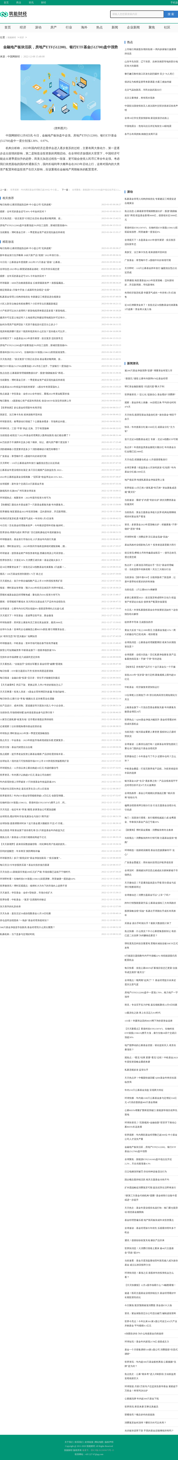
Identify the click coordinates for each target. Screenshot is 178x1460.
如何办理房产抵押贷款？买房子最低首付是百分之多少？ (29, 324)
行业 (69, 27)
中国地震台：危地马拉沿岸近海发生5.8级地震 (148, 126)
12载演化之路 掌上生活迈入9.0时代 (143, 1012)
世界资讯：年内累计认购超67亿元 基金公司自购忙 (25, 775)
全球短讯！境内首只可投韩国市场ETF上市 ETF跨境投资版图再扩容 (34, 761)
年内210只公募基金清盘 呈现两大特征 (144, 1090)
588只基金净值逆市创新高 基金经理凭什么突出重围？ (27, 927)
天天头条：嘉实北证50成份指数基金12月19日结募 (25, 913)
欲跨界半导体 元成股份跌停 (139, 622)
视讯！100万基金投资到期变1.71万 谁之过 (21, 574)
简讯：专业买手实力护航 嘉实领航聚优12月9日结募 (151, 1004)
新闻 (115, 27)
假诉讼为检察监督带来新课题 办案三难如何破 (148, 81)
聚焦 (152, 27)
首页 (6, 2)
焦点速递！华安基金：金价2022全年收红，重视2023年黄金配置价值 (34, 393)
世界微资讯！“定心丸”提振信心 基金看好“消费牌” (150, 394)
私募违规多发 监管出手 (136, 1069)
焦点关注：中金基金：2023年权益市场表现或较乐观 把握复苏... (32, 740)
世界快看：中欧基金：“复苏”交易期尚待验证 (23, 899)
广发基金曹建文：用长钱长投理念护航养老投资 (149, 862)
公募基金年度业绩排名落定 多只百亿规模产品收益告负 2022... (31, 470)
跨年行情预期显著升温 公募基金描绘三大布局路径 (150, 903)
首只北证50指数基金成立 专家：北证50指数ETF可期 (151, 439)
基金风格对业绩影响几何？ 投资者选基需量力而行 (150, 544)
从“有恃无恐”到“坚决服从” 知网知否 (18, 636)
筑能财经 (11, 37)
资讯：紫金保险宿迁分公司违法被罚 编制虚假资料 (150, 1313)
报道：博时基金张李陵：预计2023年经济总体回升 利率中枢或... (32, 587)
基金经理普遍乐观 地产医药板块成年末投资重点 (149, 1220)
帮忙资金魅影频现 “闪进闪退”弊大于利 (144, 386)
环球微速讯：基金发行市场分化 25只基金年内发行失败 (28, 539)
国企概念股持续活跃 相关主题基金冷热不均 (147, 1179)
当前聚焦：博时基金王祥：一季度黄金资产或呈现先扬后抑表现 (32, 232)
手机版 (174, 2)
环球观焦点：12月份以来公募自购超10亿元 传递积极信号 (29, 768)
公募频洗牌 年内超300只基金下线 (142, 1398)
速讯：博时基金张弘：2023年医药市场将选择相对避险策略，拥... (33, 546)
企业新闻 (133, 27)
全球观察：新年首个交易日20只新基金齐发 (22, 484)
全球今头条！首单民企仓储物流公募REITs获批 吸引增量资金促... (33, 629)
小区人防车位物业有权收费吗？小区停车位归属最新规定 (29, 303)
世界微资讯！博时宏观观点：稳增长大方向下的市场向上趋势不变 (33, 885)
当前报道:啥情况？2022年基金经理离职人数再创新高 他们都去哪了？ (35, 435)
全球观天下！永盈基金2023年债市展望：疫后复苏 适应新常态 (31, 338)
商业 (18, 2)
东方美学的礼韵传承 (10, 906)
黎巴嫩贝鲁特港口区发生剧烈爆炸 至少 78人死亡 (149, 73)
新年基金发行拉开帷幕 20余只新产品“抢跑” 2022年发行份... (30, 255)
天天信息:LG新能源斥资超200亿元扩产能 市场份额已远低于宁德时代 (35, 872)
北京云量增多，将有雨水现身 (140, 97)
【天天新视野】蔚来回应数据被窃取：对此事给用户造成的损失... (33, 844)
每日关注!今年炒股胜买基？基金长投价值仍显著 (24, 865)
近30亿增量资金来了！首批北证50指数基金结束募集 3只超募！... (33, 567)
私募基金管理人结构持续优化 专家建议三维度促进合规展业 (30, 296)
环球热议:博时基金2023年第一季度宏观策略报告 (24, 733)
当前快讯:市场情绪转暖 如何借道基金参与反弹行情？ (27, 712)
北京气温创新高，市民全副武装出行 (143, 89)
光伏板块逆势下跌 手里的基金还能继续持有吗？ (149, 1430)
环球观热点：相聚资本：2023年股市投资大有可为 (25, 497)
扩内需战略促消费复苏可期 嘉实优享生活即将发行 (150, 1187)
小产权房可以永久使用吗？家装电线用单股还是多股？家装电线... (33, 310)
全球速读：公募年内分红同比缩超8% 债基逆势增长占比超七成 (32, 608)
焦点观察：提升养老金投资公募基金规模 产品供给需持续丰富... (32, 754)
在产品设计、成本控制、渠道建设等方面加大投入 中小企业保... (32, 705)
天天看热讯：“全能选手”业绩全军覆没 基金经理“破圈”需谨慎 (31, 664)
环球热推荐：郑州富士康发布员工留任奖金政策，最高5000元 (31, 622)
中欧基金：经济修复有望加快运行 (142, 687)
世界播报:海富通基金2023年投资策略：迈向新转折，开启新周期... (33, 511)
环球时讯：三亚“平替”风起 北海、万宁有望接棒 (24, 428)
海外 (84, 27)
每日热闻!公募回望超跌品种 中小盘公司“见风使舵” (26, 204)
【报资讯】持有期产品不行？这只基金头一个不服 (150, 667)
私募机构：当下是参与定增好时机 (17, 934)
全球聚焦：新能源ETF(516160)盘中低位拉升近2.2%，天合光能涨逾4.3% (106, 189)
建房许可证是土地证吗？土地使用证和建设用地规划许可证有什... (33, 317)
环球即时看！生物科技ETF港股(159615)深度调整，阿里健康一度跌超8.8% (37, 878)
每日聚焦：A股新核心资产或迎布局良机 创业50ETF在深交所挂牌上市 (35, 400)
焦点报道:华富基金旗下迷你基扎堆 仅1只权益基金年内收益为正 (32, 830)
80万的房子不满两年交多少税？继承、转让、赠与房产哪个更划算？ (34, 442)
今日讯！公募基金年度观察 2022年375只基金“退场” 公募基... (31, 262)
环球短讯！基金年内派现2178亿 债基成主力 (147, 1341)
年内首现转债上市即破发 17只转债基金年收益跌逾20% (28, 781)
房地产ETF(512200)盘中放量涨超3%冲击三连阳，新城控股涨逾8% (33, 225)
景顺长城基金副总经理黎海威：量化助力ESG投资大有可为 (30, 594)
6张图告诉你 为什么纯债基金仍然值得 (144, 1333)
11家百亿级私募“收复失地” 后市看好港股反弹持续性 (26, 719)
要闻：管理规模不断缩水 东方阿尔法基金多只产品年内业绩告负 (32, 601)
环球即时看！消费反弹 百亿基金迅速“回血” (147, 536)
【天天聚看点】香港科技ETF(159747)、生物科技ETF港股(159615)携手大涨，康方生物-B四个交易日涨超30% (151, 1033)
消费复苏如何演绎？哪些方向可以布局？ (145, 1422)
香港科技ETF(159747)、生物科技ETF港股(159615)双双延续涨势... (33, 352)
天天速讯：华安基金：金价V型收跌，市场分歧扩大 (26, 892)
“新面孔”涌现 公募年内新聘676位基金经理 (146, 378)
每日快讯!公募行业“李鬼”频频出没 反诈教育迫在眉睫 (27, 698)
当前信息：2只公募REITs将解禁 (141, 589)
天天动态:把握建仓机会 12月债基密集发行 (146, 459)
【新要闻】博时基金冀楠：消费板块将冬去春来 (149, 830)
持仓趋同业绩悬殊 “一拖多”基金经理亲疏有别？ (24, 920)
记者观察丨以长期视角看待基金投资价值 (21, 726)
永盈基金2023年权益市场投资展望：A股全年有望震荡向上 (29, 387)
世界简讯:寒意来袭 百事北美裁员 (141, 1406)
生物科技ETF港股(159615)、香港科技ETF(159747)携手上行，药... (33, 802)
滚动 (38, 27)
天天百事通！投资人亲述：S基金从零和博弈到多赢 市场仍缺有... (33, 691)
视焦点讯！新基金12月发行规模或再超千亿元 (23, 837)
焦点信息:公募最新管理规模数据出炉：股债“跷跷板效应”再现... (32, 373)
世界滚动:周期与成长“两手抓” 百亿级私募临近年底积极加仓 (30, 532)
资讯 (31, 2)
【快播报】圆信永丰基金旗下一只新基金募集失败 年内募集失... (32, 504)
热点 (99, 27)
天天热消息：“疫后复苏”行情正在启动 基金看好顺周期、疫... (31, 218)
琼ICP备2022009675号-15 (102, 1450)
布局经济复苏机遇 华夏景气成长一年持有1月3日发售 (27, 518)
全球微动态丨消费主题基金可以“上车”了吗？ (148, 895)
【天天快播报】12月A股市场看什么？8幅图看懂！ (150, 1285)
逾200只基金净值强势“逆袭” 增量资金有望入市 (148, 370)
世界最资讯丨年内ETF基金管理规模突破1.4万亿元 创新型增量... (32, 795)
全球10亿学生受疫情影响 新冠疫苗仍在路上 (147, 118)
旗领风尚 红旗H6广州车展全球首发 (18, 490)
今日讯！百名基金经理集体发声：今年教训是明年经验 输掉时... (32, 525)
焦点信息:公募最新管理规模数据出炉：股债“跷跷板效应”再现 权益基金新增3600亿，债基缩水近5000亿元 (151, 215)
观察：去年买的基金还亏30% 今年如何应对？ (23, 211)
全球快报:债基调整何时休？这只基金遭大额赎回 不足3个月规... (32, 823)
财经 (43, 2)
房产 (53, 27)
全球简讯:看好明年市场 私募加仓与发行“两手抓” (24, 816)
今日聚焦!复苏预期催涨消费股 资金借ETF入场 (148, 1305)
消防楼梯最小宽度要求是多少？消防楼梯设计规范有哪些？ (30, 449)
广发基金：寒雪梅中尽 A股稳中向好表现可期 (23, 456)
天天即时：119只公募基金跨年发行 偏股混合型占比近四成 (29, 463)
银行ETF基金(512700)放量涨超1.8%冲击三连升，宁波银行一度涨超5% (35, 366)
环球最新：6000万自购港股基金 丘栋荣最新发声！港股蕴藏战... (32, 283)
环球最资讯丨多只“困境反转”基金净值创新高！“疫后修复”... (30, 858)
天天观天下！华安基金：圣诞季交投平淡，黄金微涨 (26, 615)
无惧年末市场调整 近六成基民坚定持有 (20, 657)
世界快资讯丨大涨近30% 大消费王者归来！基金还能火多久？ (31, 560)
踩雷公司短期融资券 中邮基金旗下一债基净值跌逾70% (28, 650)
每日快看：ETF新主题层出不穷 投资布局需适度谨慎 (26, 671)
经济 (23, 27)
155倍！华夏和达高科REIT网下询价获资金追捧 (148, 1020)
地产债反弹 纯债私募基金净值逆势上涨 (144, 479)
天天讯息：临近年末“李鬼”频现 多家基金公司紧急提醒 (28, 809)
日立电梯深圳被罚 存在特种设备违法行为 (146, 1171)
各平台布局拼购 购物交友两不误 (141, 134)
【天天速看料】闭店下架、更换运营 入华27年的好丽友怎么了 (31, 684)
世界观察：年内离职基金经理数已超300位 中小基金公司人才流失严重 (43, 189)
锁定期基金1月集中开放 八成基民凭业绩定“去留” (25, 290)
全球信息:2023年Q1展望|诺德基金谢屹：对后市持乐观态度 (29, 269)
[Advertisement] (151, 166)
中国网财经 (13, 56)
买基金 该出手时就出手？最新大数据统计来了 (148, 923)
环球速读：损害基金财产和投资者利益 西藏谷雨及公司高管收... (32, 553)
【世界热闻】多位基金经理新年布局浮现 (21, 407)
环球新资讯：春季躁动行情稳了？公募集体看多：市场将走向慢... (33, 421)
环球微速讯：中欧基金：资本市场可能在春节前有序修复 (29, 643)
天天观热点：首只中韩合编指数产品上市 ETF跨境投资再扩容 (31, 581)
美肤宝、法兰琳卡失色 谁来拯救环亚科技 (21, 414)
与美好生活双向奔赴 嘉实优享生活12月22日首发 (24, 788)
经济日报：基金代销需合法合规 (16, 747)
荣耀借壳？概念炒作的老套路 (140, 1414)
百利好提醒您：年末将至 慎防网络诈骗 (20, 851)
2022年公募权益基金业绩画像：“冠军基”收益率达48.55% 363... (32, 477)
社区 (167, 27)
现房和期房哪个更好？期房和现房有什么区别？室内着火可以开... (33, 331)
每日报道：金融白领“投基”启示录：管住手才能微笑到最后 (30, 678)
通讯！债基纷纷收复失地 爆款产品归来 (144, 1240)
